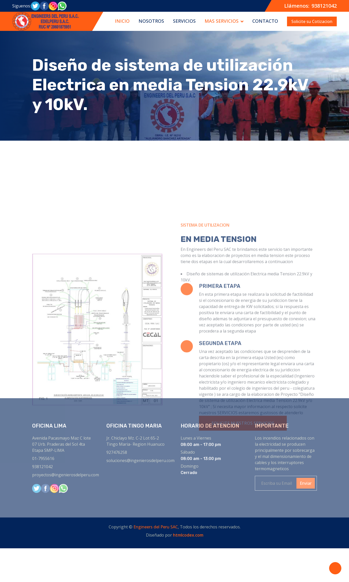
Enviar (305, 483)
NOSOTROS (151, 21)
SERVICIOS (184, 21)
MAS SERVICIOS (222, 21)
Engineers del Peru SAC (155, 527)
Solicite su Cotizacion (311, 21)
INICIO (122, 21)
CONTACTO (265, 21)
